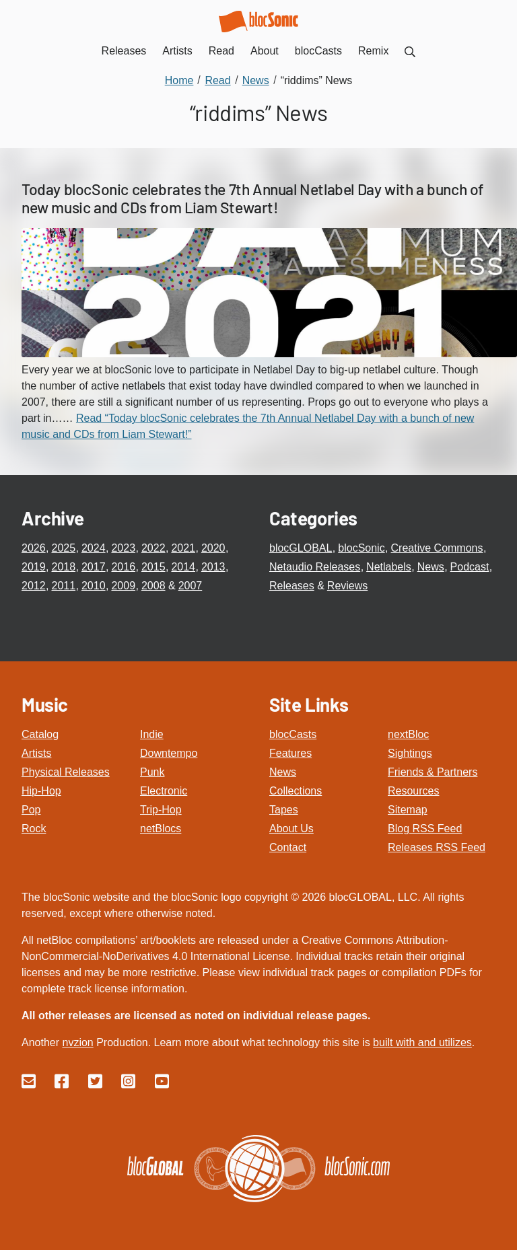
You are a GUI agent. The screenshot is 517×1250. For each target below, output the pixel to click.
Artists (36, 753)
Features (290, 753)
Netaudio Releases (314, 567)
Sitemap (407, 809)
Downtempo (168, 753)
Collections (295, 791)
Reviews (347, 585)
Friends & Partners (432, 772)
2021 (183, 548)
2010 (93, 585)
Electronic (163, 791)
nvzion (77, 1042)
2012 (34, 585)
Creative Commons (437, 548)
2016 (123, 567)
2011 (63, 585)
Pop (31, 809)
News (430, 567)
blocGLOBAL (300, 548)
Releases (291, 585)
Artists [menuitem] (177, 51)
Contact (287, 847)
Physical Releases (66, 772)
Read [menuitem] (221, 51)
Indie (152, 734)
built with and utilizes (422, 1042)
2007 (190, 585)
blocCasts (292, 734)
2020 (213, 548)
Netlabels (388, 567)
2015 (153, 567)
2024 (93, 548)
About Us (291, 828)
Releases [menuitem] (124, 51)
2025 (63, 548)
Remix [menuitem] (373, 51)
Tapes (283, 809)
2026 (34, 548)
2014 (183, 567)
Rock (34, 828)
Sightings (410, 753)
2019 (34, 567)
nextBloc (408, 734)
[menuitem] (410, 51)
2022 (153, 548)
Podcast (469, 567)
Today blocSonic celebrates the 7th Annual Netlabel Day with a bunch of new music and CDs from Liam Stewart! (252, 198)
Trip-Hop (161, 809)
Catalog (40, 734)
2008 (153, 585)
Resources (413, 791)
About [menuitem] (264, 51)
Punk (152, 772)
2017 (93, 567)
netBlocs (160, 828)
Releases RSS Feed (436, 847)
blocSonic (361, 548)
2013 (213, 567)
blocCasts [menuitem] (318, 51)
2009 (123, 585)
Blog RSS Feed (425, 828)
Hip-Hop (41, 791)
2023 (123, 548)
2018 (63, 567)
